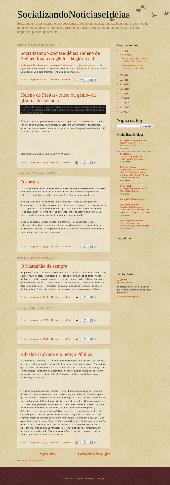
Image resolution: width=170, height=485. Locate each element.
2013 (122, 98)
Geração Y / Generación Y (133, 199)
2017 (122, 80)
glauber (124, 279)
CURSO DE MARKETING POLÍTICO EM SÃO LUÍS (131, 157)
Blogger (101, 478)
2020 (122, 75)
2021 (122, 50)
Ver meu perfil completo (128, 296)
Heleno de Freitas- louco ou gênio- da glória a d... (135, 66)
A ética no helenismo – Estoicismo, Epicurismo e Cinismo (135, 224)
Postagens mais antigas (94, 454)
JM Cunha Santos (129, 204)
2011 (122, 107)
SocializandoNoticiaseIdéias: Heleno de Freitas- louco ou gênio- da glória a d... (60, 55)
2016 (122, 84)
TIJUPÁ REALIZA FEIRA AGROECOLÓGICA (131, 144)
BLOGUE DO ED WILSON (133, 140)
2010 (122, 111)
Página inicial (47, 454)
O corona (29, 181)
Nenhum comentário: (61, 79)
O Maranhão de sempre (43, 266)
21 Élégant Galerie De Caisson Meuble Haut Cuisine (134, 189)
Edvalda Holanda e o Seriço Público (56, 354)
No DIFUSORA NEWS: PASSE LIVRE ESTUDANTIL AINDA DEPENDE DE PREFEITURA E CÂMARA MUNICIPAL (134, 174)
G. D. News (125, 186)
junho (125, 54)
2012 (122, 102)
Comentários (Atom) (34, 460)
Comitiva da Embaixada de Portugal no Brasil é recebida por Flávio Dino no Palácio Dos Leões (135, 210)
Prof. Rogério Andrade (131, 220)
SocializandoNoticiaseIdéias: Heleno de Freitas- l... (135, 59)
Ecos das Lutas (128, 167)
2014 (122, 93)
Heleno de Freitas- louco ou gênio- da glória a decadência (58, 97)
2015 (122, 89)
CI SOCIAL (125, 154)
